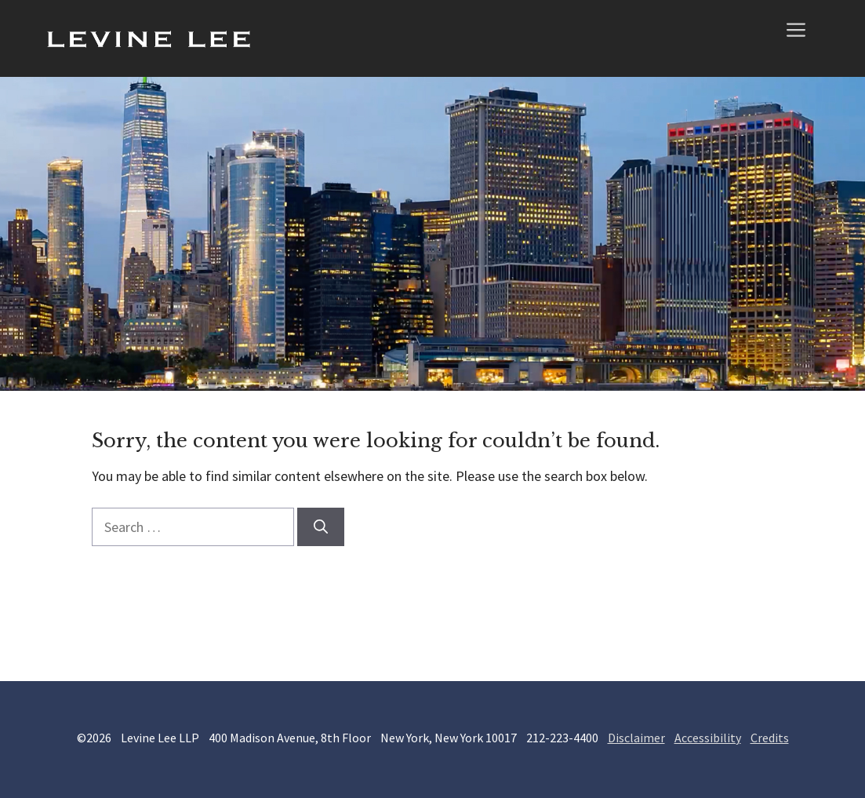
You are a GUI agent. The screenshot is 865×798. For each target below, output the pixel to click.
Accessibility (707, 737)
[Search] (320, 527)
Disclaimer (636, 737)
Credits (770, 737)
